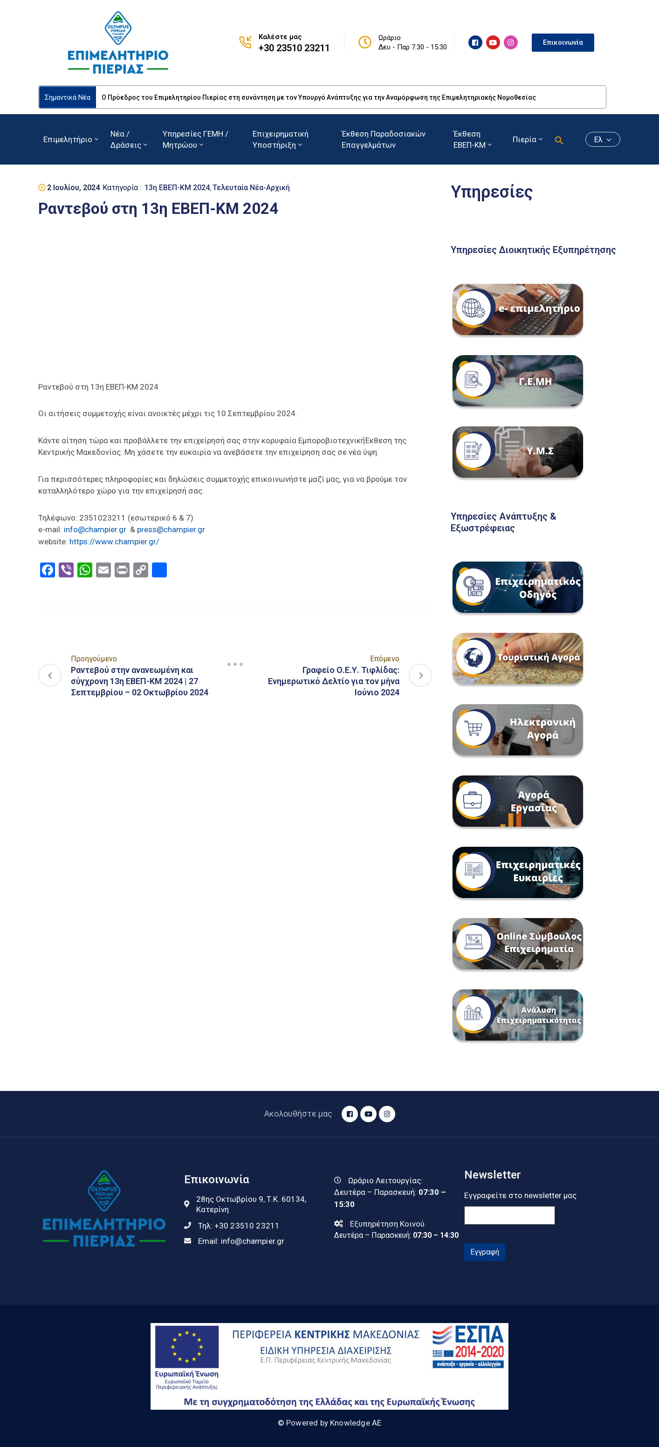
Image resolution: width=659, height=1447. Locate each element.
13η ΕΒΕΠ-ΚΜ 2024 (177, 187)
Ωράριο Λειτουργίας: (385, 1180)
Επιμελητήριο (71, 139)
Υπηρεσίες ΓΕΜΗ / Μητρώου (195, 139)
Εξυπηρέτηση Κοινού (387, 1223)
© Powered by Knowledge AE (330, 1422)
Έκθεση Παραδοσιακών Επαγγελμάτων (384, 139)
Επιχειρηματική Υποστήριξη (281, 139)
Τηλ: (239, 1225)
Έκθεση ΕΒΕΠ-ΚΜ (473, 139)
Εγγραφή (484, 1252)
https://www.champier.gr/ (114, 541)
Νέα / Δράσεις (129, 139)
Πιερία (528, 139)
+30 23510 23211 (294, 48)
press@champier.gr (171, 529)
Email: (241, 1241)
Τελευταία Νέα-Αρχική (251, 187)
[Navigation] (235, 664)
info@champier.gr (95, 529)
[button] (559, 139)
